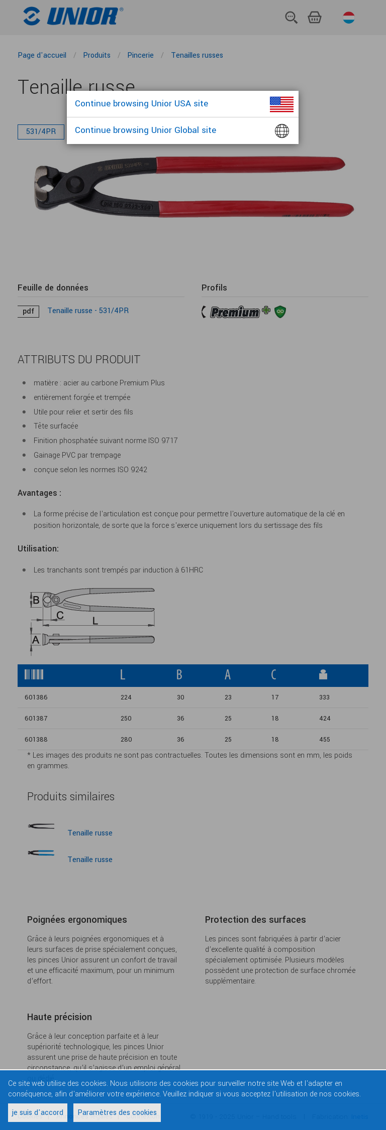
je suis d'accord (37, 1112)
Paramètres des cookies (117, 1112)
